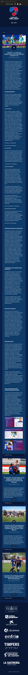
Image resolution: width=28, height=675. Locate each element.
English (11, 4)
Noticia (10, 57)
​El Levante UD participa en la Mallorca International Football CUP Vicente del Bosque (14, 479)
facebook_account (15, 4)
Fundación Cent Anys (15, 57)
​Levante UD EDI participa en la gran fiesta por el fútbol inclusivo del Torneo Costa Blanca (14, 527)
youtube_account (20, 4)
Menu (15, 22)
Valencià (7, 4)
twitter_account (17, 4)
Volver (4, 32)
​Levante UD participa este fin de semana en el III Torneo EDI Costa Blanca (14, 577)
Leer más (14, 499)
